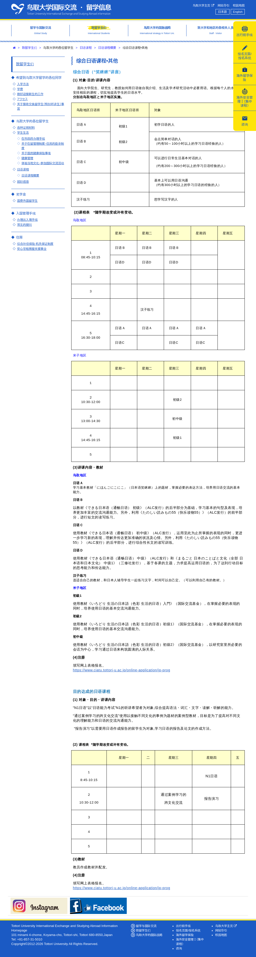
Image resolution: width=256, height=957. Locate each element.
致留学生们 (29, 48)
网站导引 (224, 5)
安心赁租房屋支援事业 (31, 248)
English (237, 11)
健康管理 (27, 158)
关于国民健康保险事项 (36, 153)
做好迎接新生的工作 (30, 94)
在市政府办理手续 (33, 138)
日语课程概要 (107, 48)
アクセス (22, 99)
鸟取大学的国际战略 (149, 934)
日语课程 (86, 48)
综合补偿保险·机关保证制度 (35, 243)
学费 (20, 89)
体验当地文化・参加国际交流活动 (43, 163)
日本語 (222, 11)
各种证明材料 (25, 127)
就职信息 (23, 181)
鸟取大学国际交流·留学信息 (61, 9)
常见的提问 (24, 224)
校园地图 (239, 5)
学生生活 (23, 132)
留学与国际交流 (146, 925)
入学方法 (23, 84)
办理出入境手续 (27, 219)
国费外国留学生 (27, 200)
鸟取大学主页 (203, 5)
